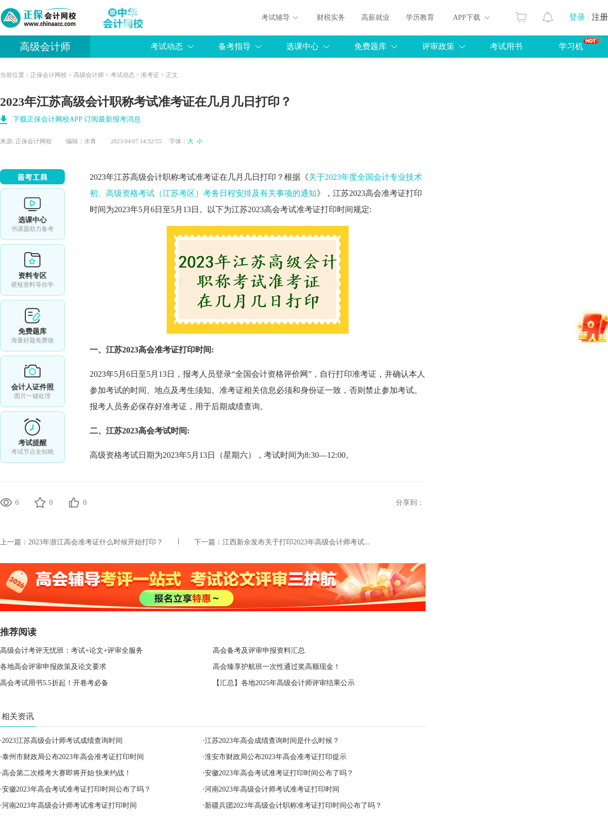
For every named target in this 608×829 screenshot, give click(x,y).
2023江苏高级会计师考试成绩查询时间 (62, 740)
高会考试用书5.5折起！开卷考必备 (54, 683)
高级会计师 (45, 46)
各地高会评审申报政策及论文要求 (53, 666)
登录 (577, 17)
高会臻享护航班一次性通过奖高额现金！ (276, 666)
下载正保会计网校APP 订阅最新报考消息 (77, 119)
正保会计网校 (48, 74)
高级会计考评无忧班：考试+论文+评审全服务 (71, 650)
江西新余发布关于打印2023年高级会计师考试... (296, 542)
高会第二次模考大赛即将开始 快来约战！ (67, 773)
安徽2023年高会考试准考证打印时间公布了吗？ (279, 773)
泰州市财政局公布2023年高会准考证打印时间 (73, 757)
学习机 (580, 44)
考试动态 (166, 46)
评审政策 (438, 46)
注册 (600, 17)
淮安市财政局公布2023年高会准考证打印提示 (276, 757)
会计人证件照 (32, 381)
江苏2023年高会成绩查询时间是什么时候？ (272, 740)
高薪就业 (375, 17)
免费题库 (370, 46)
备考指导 (234, 46)
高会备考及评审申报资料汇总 (259, 650)
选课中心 (302, 46)
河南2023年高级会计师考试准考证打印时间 (272, 789)
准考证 (150, 74)
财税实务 (331, 17)
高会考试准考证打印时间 (308, 209)
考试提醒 (32, 437)
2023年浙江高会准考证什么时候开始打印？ (95, 542)
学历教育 (420, 17)
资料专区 (32, 270)
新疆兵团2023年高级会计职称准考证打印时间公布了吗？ (293, 805)
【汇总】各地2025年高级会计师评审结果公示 (284, 683)
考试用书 (506, 46)
